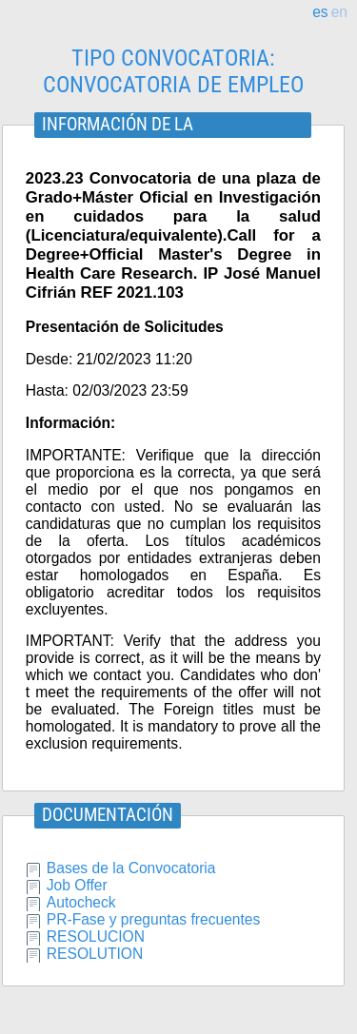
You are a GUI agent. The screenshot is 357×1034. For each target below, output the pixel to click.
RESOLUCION (96, 936)
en (339, 12)
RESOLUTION (95, 954)
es (319, 12)
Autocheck (81, 902)
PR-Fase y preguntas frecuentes (154, 919)
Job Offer (77, 885)
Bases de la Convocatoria (131, 868)
